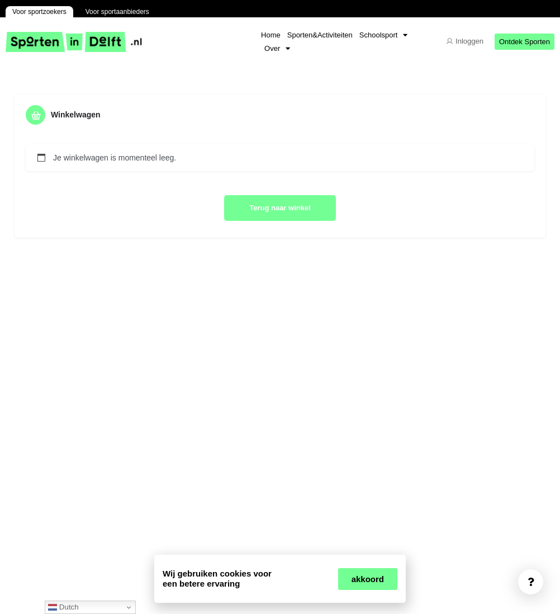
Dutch (63, 607)
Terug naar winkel (280, 208)
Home (271, 35)
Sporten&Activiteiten (320, 35)
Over (277, 48)
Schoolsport (383, 35)
